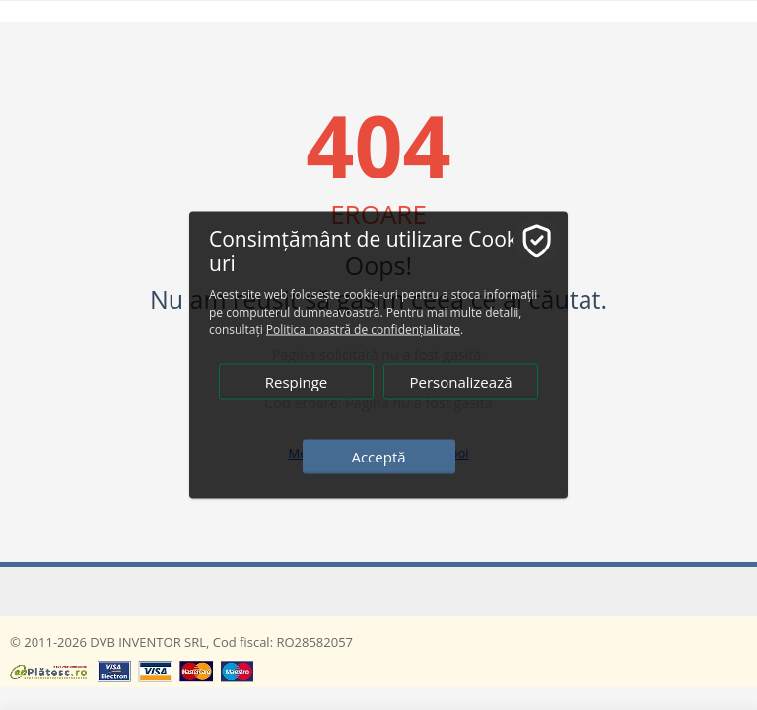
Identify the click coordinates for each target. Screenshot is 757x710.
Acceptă (378, 456)
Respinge (296, 381)
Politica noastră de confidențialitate (363, 329)
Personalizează (460, 381)
